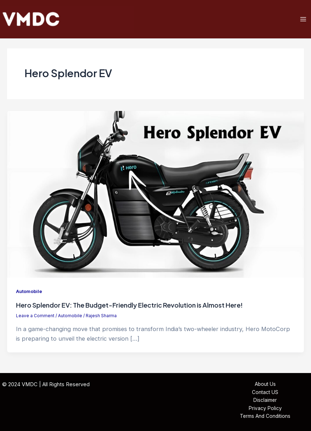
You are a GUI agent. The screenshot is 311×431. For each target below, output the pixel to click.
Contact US (265, 392)
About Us (265, 384)
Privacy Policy (265, 408)
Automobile (29, 291)
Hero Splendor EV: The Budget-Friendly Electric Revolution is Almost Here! (129, 305)
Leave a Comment (35, 315)
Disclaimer (265, 400)
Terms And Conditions (265, 416)
